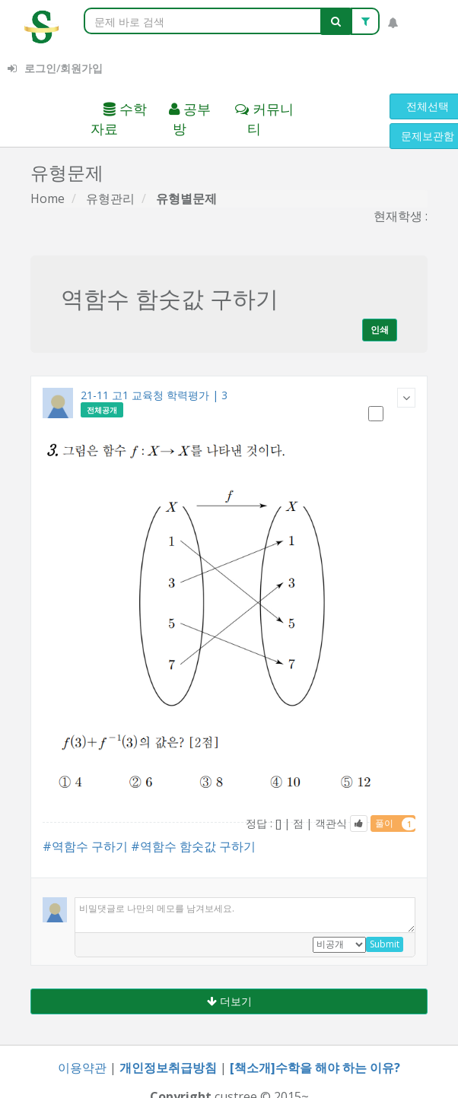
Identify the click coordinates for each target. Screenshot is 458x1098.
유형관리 (110, 198)
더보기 (229, 1001)
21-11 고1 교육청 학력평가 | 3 (154, 395)
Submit (384, 944)
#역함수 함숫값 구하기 (193, 846)
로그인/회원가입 (55, 68)
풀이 (395, 823)
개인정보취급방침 (168, 1067)
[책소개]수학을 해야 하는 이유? (315, 1067)
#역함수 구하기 (85, 846)
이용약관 (82, 1067)
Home (47, 198)
